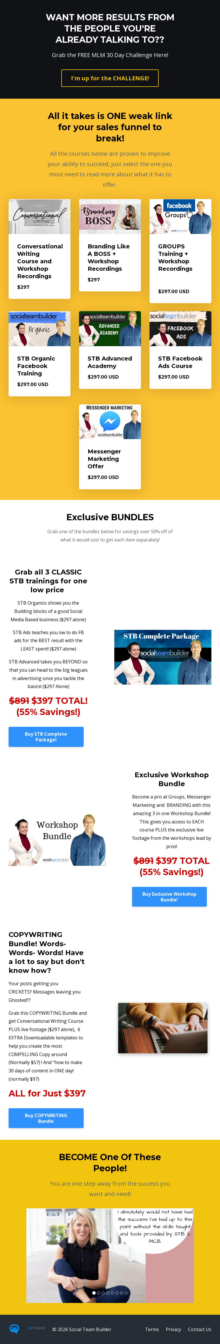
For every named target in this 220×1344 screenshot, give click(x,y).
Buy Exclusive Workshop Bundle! (169, 897)
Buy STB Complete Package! (46, 737)
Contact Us (199, 1329)
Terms (152, 1329)
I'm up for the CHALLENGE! (110, 78)
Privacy (173, 1329)
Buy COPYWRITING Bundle (46, 1118)
